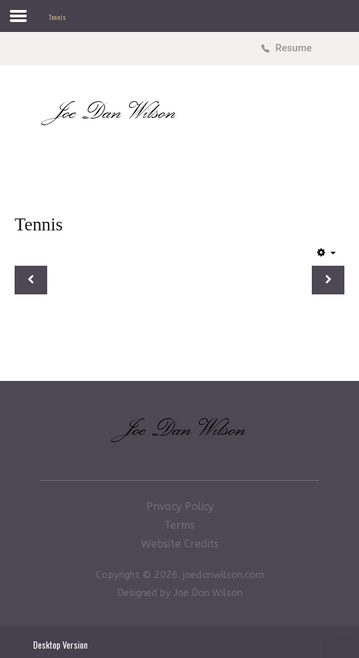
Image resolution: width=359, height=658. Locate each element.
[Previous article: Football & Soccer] (31, 280)
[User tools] (326, 252)
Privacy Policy (179, 506)
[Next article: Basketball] (328, 280)
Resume (293, 48)
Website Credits (180, 543)
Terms (179, 525)
